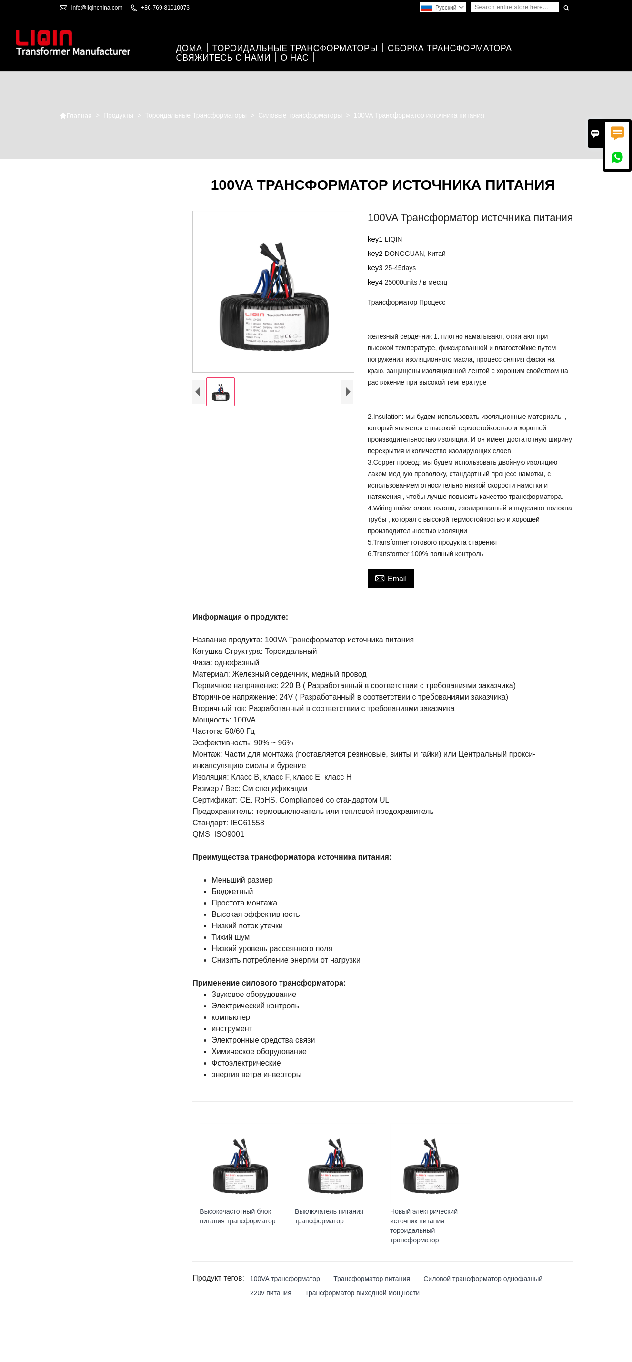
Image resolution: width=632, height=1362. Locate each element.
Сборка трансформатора (450, 48)
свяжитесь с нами (223, 57)
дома (189, 48)
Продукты (118, 115)
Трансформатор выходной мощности (362, 1293)
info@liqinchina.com (97, 7)
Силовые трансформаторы (300, 115)
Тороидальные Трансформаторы (295, 48)
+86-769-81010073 (165, 7)
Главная (75, 116)
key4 (376, 282)
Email (391, 577)
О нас (295, 57)
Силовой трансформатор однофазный (482, 1278)
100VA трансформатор (285, 1278)
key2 (376, 253)
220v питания (270, 1293)
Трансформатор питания (371, 1278)
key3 (376, 268)
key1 (376, 239)
